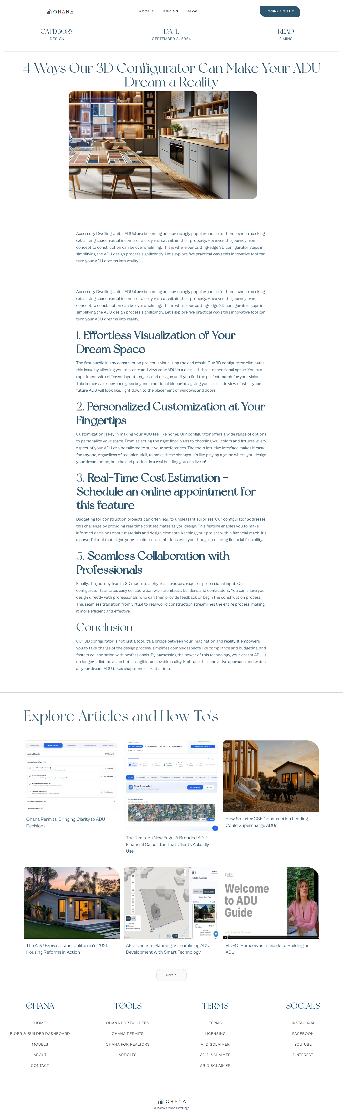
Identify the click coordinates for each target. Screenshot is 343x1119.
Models (146, 11)
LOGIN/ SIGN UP (280, 11)
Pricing (170, 11)
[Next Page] (171, 975)
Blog (193, 11)
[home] (59, 11)
